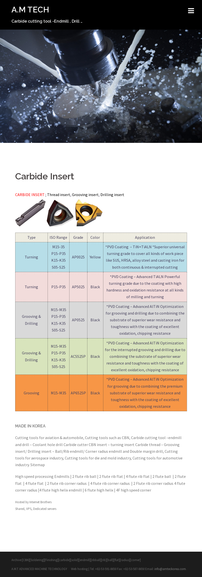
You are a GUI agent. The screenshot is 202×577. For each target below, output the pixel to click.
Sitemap (37, 464)
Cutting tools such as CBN (107, 437)
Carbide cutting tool (148, 437)
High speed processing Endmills (42, 476)
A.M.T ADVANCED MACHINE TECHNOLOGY (39, 569)
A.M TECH (30, 9)
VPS (28, 509)
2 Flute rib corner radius (153, 483)
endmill (175, 437)
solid (74, 560)
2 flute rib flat (111, 476)
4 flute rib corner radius (110, 483)
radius (125, 560)
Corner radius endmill (103, 451)
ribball (96, 560)
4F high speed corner (133, 490)
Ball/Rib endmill (69, 451)
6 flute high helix (99, 490)
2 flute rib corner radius (67, 483)
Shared (19, 509)
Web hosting (79, 569)
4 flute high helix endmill (60, 490)
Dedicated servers (44, 509)
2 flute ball (162, 476)
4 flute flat (34, 483)
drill (25, 444)
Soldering (37, 560)
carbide (64, 560)
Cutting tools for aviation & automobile (49, 437)
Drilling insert (40, 451)
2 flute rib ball (84, 476)
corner (135, 560)
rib (104, 560)
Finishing (51, 560)
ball (110, 560)
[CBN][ (26, 560)
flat (117, 560)
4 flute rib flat (138, 476)
